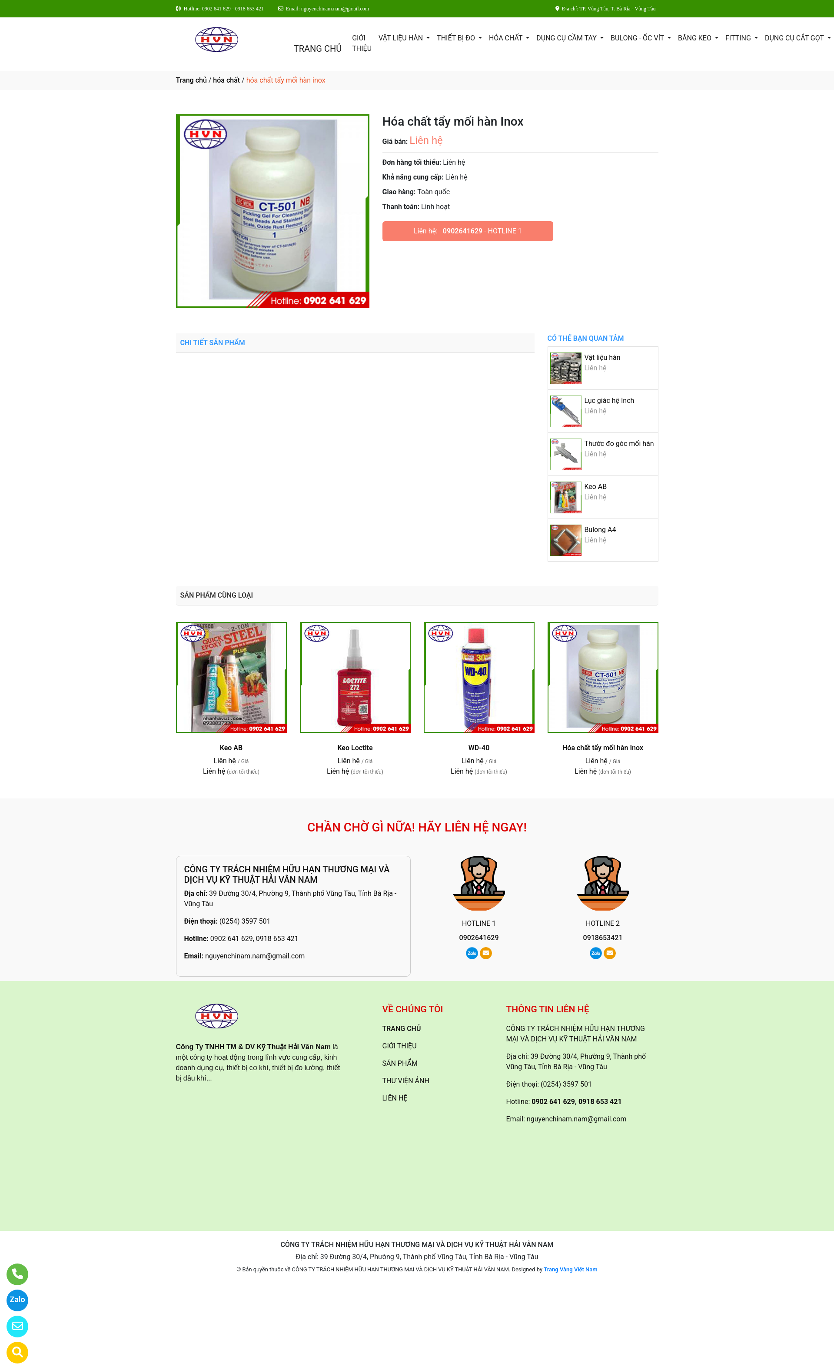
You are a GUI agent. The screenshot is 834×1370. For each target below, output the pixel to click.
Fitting (739, 38)
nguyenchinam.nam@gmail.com (255, 956)
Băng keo (695, 38)
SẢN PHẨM (400, 1063)
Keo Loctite (354, 748)
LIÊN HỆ (395, 1098)
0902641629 (462, 231)
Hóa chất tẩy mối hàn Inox (602, 748)
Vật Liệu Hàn (402, 38)
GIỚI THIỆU (362, 43)
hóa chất (226, 80)
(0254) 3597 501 (245, 921)
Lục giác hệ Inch (609, 400)
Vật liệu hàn (602, 357)
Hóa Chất (506, 38)
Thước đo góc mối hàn (619, 443)
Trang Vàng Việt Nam (570, 1269)
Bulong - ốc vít (638, 38)
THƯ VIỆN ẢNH (405, 1081)
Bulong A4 (600, 529)
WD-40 (479, 748)
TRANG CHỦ (318, 48)
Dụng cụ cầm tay (567, 38)
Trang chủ (191, 80)
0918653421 (603, 938)
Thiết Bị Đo (457, 38)
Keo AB (595, 486)
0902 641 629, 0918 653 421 (254, 938)
